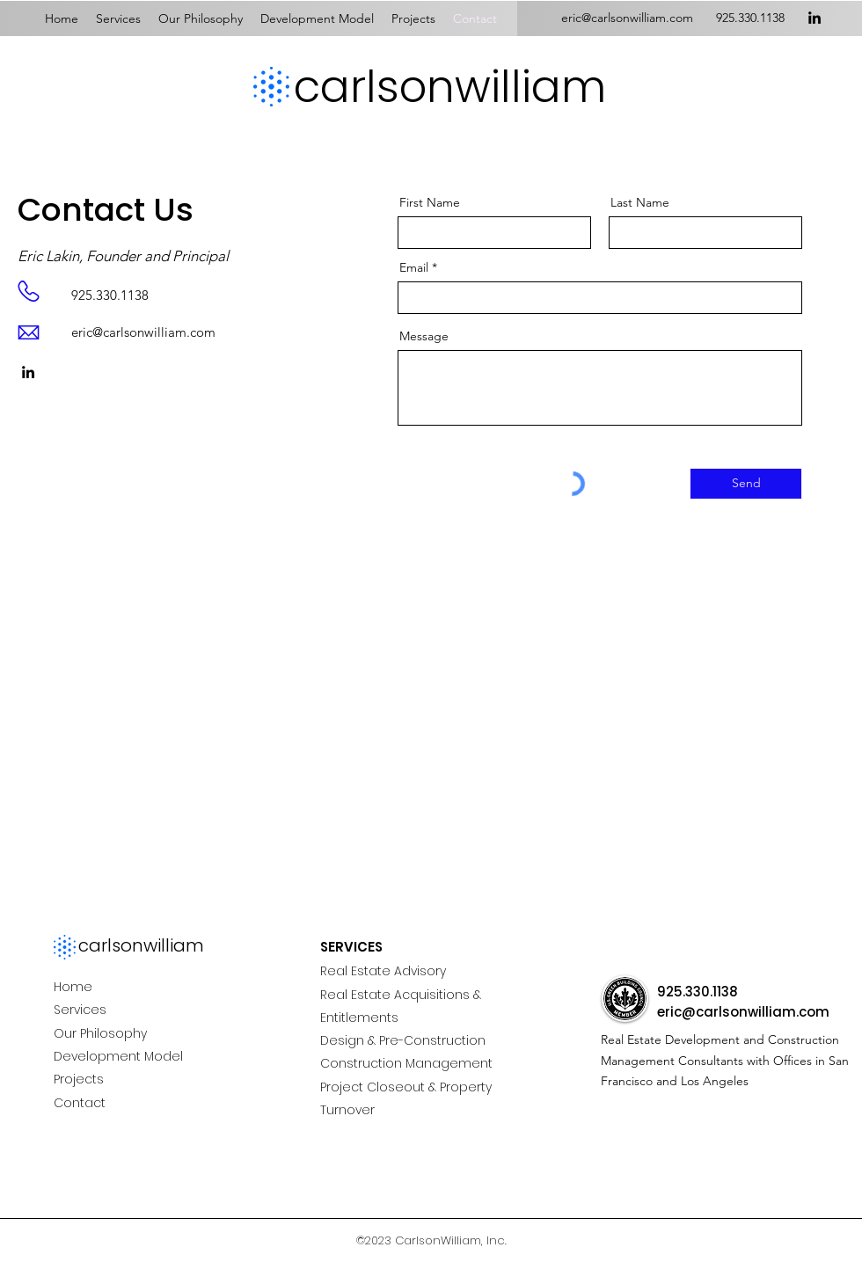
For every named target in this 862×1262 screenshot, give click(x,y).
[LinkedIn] (814, 17)
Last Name (639, 202)
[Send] (746, 484)
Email (413, 267)
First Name (429, 202)
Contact (80, 1103)
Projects (79, 1079)
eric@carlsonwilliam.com (143, 332)
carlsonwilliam (450, 87)
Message (424, 336)
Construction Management (406, 1063)
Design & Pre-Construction (403, 1040)
